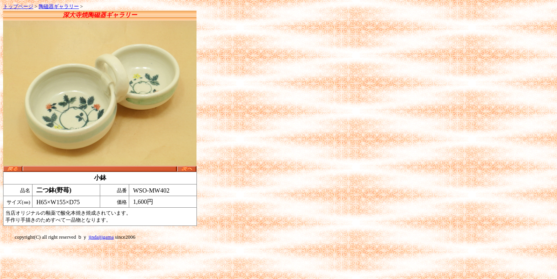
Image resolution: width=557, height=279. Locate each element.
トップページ (18, 6)
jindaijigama (101, 237)
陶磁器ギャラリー (59, 6)
